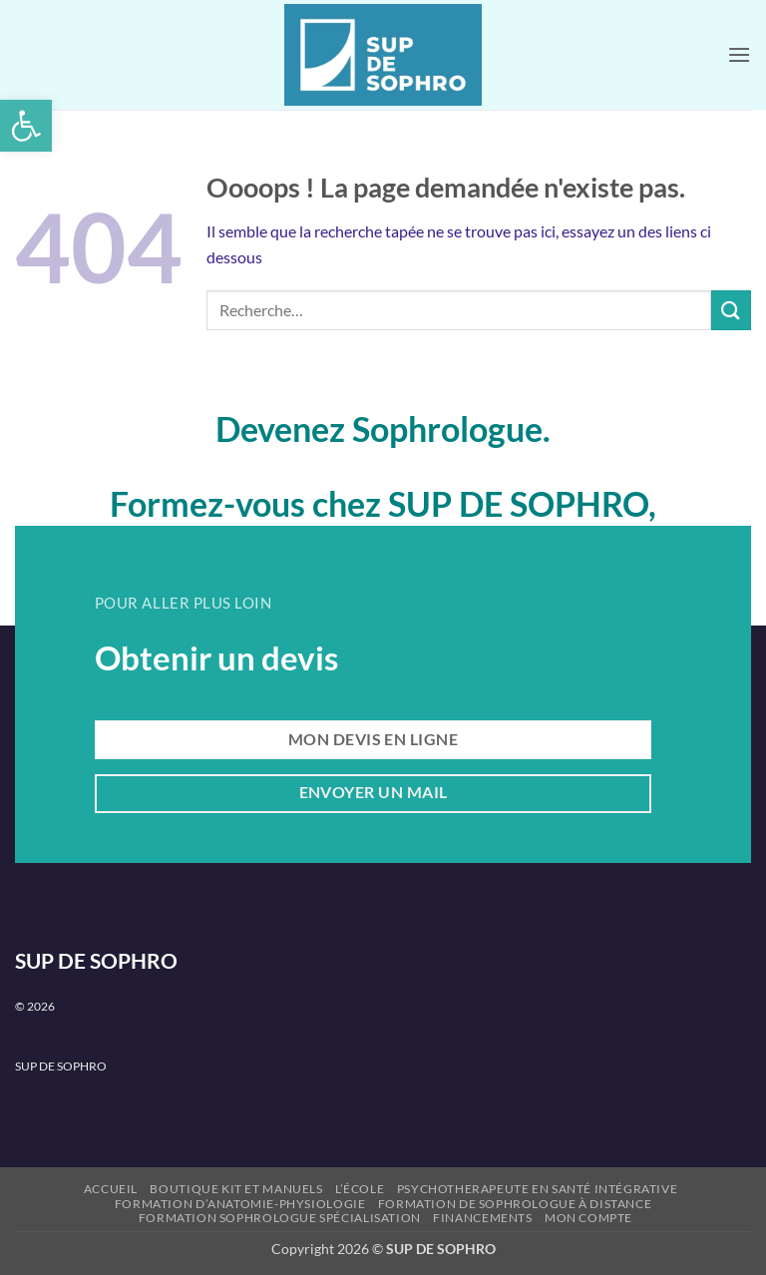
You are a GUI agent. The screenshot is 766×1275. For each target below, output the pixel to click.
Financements (482, 1217)
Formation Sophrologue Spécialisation (280, 1217)
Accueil (111, 1188)
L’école (359, 1188)
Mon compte (588, 1217)
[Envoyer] (731, 309)
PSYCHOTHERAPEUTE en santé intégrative (537, 1188)
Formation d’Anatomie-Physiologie (240, 1203)
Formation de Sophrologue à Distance (514, 1203)
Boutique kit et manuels (236, 1188)
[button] (26, 126)
